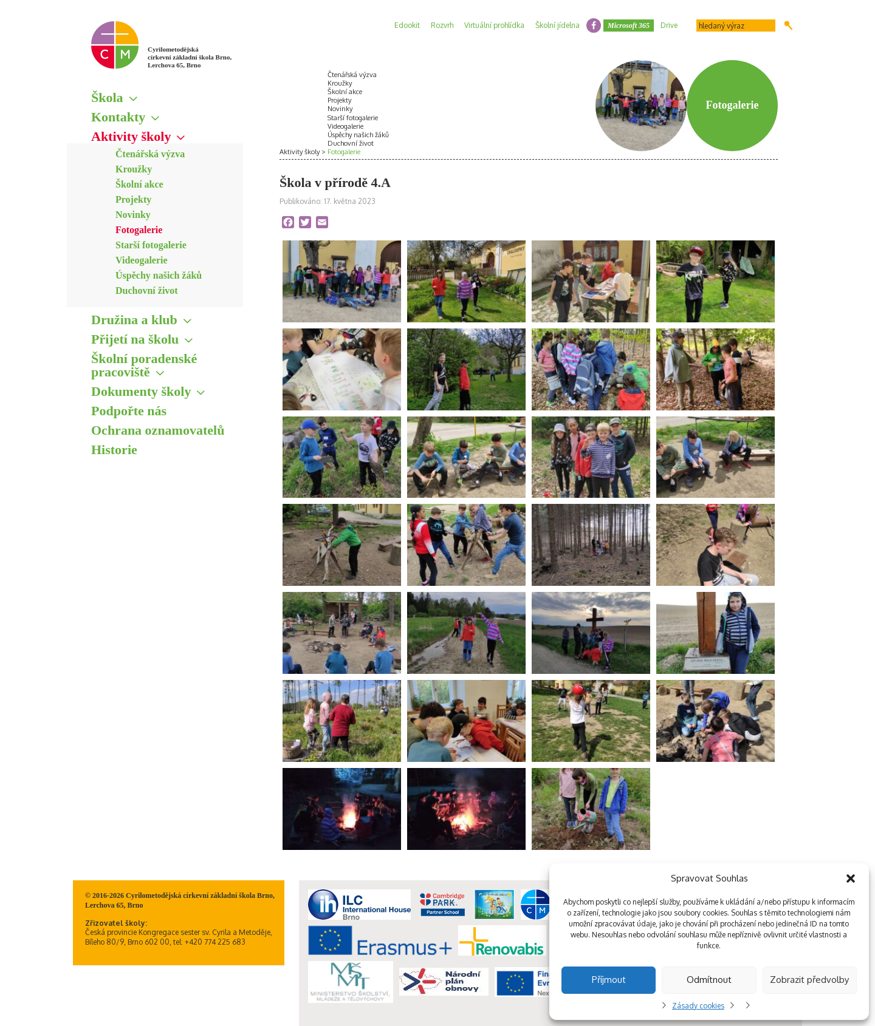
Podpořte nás (128, 410)
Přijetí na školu (135, 339)
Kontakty (118, 116)
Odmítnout (709, 979)
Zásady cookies (698, 1005)
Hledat (788, 25)
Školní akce (139, 184)
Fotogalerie (138, 230)
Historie (114, 449)
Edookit (407, 25)
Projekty (133, 199)
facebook (593, 25)
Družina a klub (134, 319)
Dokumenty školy (141, 391)
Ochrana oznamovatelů (157, 430)
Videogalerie (141, 260)
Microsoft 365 (629, 25)
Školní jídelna (557, 25)
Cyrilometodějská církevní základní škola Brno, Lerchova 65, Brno (190, 57)
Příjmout (609, 979)
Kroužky (133, 169)
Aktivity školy (131, 136)
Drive (669, 25)
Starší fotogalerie (151, 245)
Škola (107, 97)
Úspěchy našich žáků (158, 275)
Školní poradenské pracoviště (144, 365)
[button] (851, 878)
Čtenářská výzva (150, 154)
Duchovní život (146, 290)
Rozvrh (442, 25)
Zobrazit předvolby (809, 979)
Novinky (133, 214)
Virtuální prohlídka (494, 25)
